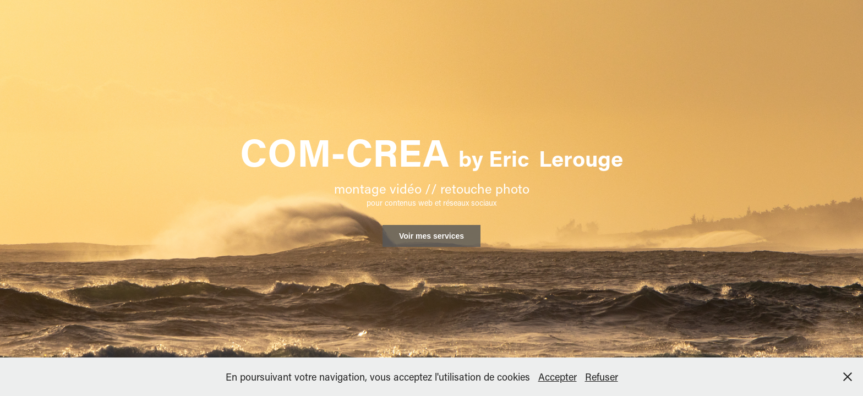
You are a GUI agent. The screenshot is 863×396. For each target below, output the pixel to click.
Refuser (601, 376)
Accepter (557, 376)
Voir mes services (431, 236)
